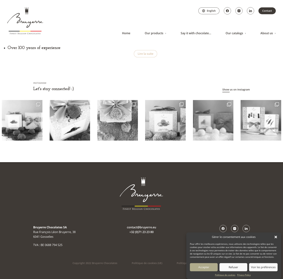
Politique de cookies (225, 274)
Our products (154, 33)
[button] (276, 237)
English (211, 10)
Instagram (239, 10)
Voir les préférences (263, 267)
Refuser (233, 267)
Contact (267, 10)
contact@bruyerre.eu (141, 227)
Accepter (203, 267)
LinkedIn (250, 10)
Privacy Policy (244, 274)
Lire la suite (147, 54)
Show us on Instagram (236, 89)
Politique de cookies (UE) (147, 263)
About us (266, 33)
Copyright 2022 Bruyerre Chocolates (95, 263)
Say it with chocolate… (196, 33)
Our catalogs (234, 33)
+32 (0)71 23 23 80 (141, 232)
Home (126, 33)
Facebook (227, 10)
